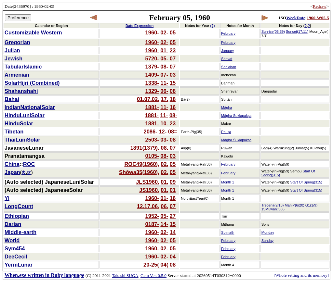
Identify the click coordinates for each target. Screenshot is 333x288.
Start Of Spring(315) (306, 182)
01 (173, 190)
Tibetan (14, 131)
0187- (152, 224)
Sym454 (15, 248)
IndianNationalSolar (30, 107)
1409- (152, 75)
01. (164, 182)
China (12, 164)
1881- (152, 107)
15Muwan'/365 (273, 209)
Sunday (267, 241)
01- (164, 50)
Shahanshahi (21, 91)
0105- (152, 156)
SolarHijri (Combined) (32, 83)
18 (173, 99)
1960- (152, 32)
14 (173, 232)
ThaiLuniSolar (22, 140)
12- (162, 131)
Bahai (12, 99)
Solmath (227, 232)
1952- (152, 216)
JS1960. (149, 190)
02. (164, 164)
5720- (152, 58)
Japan (12, 172)
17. (164, 99)
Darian (13, 224)
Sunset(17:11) (297, 31)
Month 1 (227, 182)
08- (164, 66)
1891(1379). (144, 148)
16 (173, 107)
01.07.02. (148, 99)
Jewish (13, 58)
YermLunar (19, 265)
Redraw (319, 6)
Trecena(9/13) (272, 205)
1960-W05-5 (318, 17)
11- (164, 83)
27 (173, 216)
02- (164, 32)
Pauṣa (226, 132)
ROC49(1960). (141, 164)
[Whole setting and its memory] (301, 275)
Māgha (226, 107)
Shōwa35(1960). (139, 172)
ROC (29, 164)
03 (173, 75)
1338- (152, 83)
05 (173, 32)
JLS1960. (147, 182)
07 (173, 58)
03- (164, 140)
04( (164, 265)
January (227, 51)
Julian (12, 50)
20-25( (151, 265)
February (228, 33)
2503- (152, 140)
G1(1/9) (311, 205)
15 (173, 83)
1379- (152, 66)
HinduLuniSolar (25, 115)
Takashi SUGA (125, 275)
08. (164, 148)
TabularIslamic (23, 66)
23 (173, 50)
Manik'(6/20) (294, 205)
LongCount (19, 206)
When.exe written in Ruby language (44, 275)
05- (164, 58)
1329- (152, 91)
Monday (267, 232)
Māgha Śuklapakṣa (236, 116)
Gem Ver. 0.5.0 (153, 275)
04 (173, 256)
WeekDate (295, 17)
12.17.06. (148, 206)
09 (173, 182)
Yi (7, 198)
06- (164, 91)
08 (173, 91)
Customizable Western (33, 32)
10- (164, 123)
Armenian (17, 75)
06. (164, 206)
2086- (150, 131)
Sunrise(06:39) (273, 31)
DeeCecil (16, 256)
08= (172, 131)
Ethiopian (17, 216)
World (12, 240)
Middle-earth (20, 232)
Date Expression (139, 26)
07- (164, 75)
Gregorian (17, 42)
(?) (212, 26)
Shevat (226, 59)
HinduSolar (19, 123)
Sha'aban (228, 67)
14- (164, 224)
